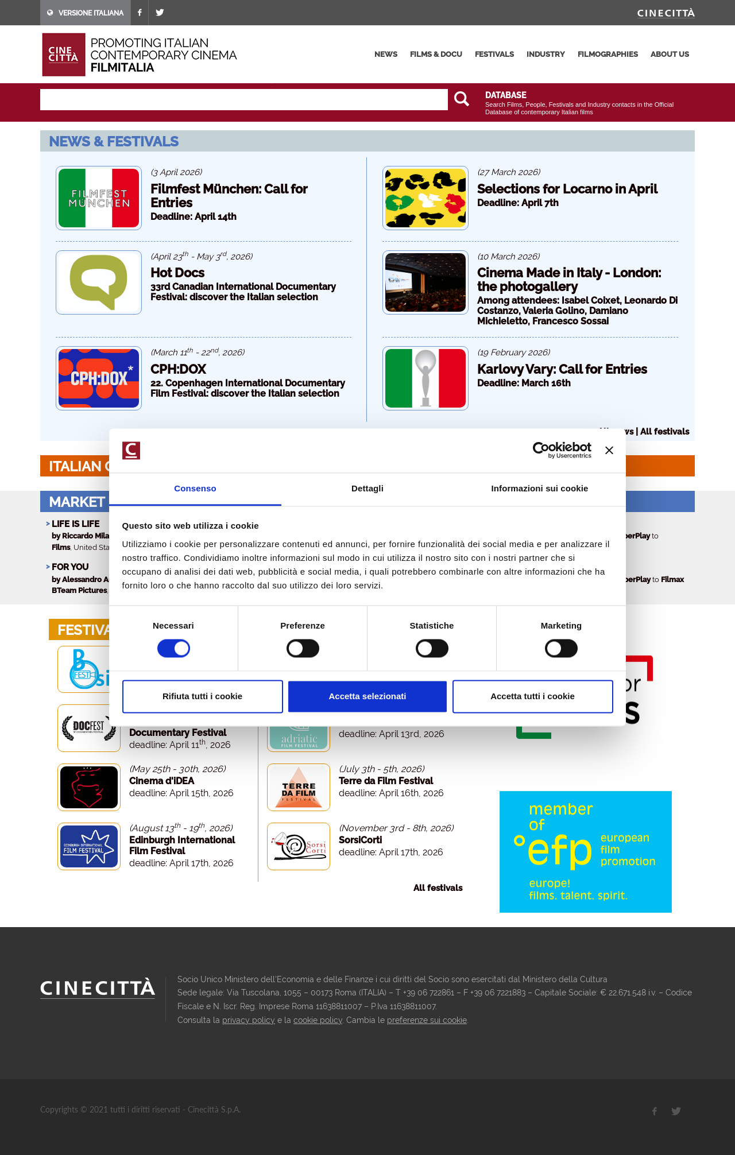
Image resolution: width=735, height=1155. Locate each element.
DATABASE (505, 95)
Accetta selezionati (367, 696)
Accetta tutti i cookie (532, 696)
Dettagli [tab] (367, 488)
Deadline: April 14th (193, 216)
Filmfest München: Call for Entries (229, 195)
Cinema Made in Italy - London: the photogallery (569, 279)
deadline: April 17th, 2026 (181, 863)
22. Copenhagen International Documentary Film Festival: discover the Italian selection (247, 388)
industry (546, 54)
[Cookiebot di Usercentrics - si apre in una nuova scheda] (541, 450)
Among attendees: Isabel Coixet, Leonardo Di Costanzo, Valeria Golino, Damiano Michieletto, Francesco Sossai (577, 311)
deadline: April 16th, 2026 (391, 793)
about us (670, 54)
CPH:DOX (178, 369)
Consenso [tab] (195, 488)
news (385, 54)
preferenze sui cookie (427, 1020)
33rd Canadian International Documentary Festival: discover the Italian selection (243, 292)
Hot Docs (177, 272)
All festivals (664, 432)
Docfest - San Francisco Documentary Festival (181, 727)
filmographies (608, 54)
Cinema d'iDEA (161, 781)
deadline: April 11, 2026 (180, 744)
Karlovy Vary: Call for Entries (562, 369)
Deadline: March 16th (524, 383)
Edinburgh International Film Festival (182, 845)
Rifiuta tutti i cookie (202, 696)
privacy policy (248, 1020)
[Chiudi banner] (609, 451)
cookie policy (317, 1020)
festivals (494, 54)
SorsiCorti (360, 840)
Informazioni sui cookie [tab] (540, 488)
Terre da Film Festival (386, 781)
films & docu (436, 54)
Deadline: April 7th (518, 202)
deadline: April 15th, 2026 (181, 793)
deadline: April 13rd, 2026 (391, 733)
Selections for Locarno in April (567, 188)
